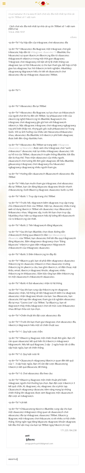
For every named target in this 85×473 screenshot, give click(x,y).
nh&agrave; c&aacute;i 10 (43, 52)
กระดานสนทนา (15, 13)
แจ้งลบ (73, 37)
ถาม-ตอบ (29, 13)
